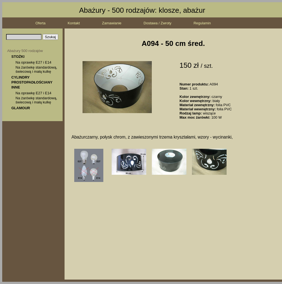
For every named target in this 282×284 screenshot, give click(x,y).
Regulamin (202, 23)
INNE (15, 87)
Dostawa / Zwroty (157, 23)
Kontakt (74, 23)
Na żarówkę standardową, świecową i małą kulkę (36, 69)
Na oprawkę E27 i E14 (33, 62)
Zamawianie (111, 23)
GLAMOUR (20, 108)
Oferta (40, 23)
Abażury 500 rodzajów (25, 51)
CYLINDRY (20, 77)
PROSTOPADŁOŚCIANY (31, 82)
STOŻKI (17, 56)
